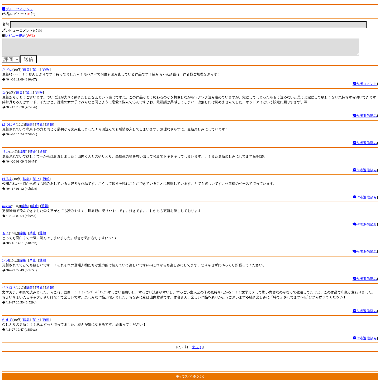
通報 (46, 73)
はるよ (7, 182)
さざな (7, 73)
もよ (5, 236)
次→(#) (197, 350)
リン (5, 155)
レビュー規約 (15, 35)
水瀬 (5, 263)
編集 (26, 73)
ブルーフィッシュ (17, 9)
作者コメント (365, 87)
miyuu (6, 209)
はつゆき (9, 128)
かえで (7, 323)
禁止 (36, 73)
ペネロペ (9, 291)
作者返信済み (365, 119)
